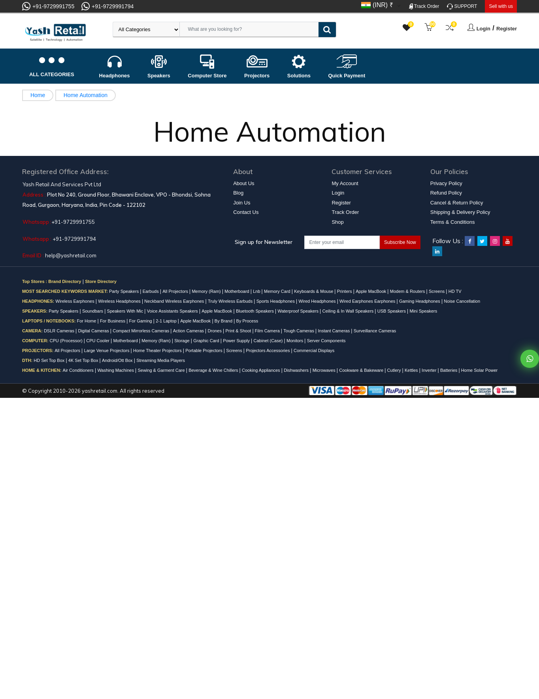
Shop (337, 222)
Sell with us (501, 6)
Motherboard (237, 291)
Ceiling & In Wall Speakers (348, 311)
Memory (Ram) (207, 291)
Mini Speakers (423, 311)
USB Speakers (392, 311)
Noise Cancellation (462, 301)
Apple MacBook (371, 291)
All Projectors (175, 291)
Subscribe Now (400, 242)
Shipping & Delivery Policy (460, 212)
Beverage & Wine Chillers (213, 370)
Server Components (326, 340)
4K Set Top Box (84, 360)
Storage (182, 340)
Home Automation (85, 95)
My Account (345, 183)
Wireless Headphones (120, 301)
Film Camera (268, 330)
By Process (247, 321)
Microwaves (325, 370)
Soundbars (93, 311)
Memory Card (278, 291)
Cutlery (394, 370)
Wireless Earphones (75, 301)
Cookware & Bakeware (361, 370)
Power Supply (237, 340)
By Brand (224, 321)
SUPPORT (462, 6)
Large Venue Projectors (107, 350)
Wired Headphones (317, 301)
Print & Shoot (239, 330)
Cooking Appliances (261, 370)
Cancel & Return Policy (456, 203)
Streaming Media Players (160, 360)
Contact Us (245, 212)
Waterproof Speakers (298, 311)
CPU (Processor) (67, 340)
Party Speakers (124, 291)
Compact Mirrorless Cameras (141, 330)
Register (506, 29)
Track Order (424, 6)
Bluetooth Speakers (255, 311)
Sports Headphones (276, 301)
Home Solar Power (479, 370)
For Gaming (141, 321)
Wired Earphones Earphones (367, 301)
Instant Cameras (334, 330)
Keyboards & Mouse (314, 291)
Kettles (412, 370)
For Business (113, 321)
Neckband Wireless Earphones (174, 301)
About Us (243, 183)
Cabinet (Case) (269, 340)
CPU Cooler (98, 340)
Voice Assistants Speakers (173, 311)
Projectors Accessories (268, 350)
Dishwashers (297, 370)
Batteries (449, 370)
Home (37, 95)
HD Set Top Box (50, 360)
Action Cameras (189, 330)
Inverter (429, 370)
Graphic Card (206, 340)
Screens (437, 291)
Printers (345, 291)
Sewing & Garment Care (162, 370)
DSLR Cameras (59, 330)
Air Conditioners (79, 370)
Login (483, 29)
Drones (215, 330)
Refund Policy (446, 193)
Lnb (257, 291)
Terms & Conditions (452, 222)
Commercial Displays (314, 350)
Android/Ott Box (118, 360)
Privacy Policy (446, 183)
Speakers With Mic (126, 311)
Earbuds (151, 291)
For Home (87, 321)
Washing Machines (116, 370)
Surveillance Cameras (375, 330)
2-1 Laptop (167, 321)
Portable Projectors (204, 350)
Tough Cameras (299, 330)
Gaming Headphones (420, 301)
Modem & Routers (408, 291)
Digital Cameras (94, 330)
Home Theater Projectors (158, 350)
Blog (238, 193)
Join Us (241, 203)
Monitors (295, 340)
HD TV (455, 291)
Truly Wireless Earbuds (231, 301)
